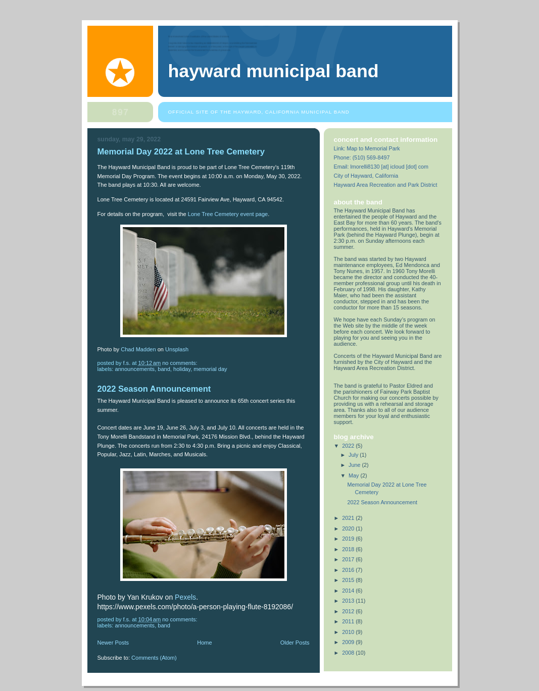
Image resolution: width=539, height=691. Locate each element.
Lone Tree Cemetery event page (228, 214)
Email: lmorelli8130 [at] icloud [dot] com (381, 167)
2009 (349, 642)
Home (204, 643)
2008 (349, 653)
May (354, 475)
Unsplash (176, 349)
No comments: (180, 363)
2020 (349, 528)
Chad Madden (138, 349)
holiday (181, 369)
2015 (349, 580)
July (354, 455)
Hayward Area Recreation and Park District (385, 185)
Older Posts (295, 643)
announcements (135, 369)
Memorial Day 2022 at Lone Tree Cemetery (181, 151)
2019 (349, 539)
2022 (349, 446)
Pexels (185, 597)
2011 (349, 621)
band (164, 369)
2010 (349, 632)
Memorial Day (210, 369)
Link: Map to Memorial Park (367, 148)
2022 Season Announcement (154, 389)
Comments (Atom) (154, 658)
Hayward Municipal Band (273, 71)
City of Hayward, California (366, 176)
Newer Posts (113, 643)
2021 (349, 518)
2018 (349, 549)
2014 (349, 591)
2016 (349, 570)
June (355, 465)
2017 (349, 559)
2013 (349, 601)
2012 (349, 611)
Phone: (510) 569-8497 (362, 157)
